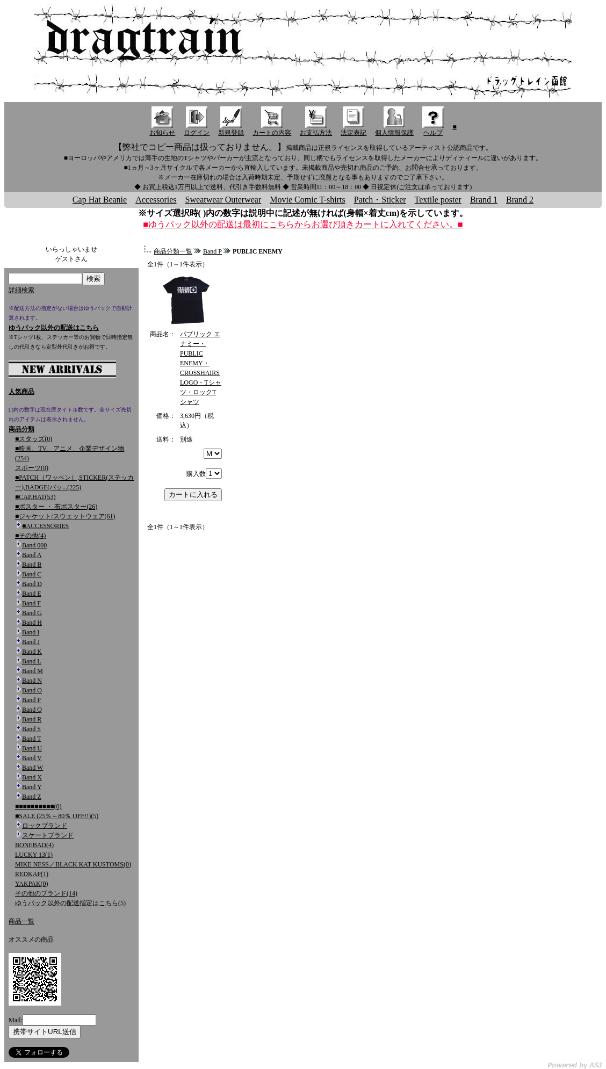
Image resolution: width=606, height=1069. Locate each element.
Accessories (155, 199)
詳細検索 (21, 290)
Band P (31, 700)
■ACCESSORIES (45, 526)
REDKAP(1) (31, 874)
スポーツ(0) (31, 468)
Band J (31, 642)
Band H (32, 622)
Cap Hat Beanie (100, 199)
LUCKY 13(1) (34, 854)
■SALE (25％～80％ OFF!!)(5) (56, 816)
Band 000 (34, 545)
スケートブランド (48, 835)
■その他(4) (30, 535)
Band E (31, 593)
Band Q (32, 709)
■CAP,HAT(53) (35, 497)
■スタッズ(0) (33, 439)
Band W (32, 767)
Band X (32, 777)
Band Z (31, 796)
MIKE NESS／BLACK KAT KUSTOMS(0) (73, 864)
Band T (31, 738)
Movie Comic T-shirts (307, 199)
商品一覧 (21, 921)
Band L (31, 661)
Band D (32, 584)
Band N (32, 680)
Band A (31, 555)
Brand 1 (483, 199)
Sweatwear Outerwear (223, 199)
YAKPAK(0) (31, 883)
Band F (31, 603)
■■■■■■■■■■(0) (38, 806)
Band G (32, 613)
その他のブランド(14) (46, 893)
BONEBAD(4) (34, 845)
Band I (30, 632)
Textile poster (438, 199)
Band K (32, 651)
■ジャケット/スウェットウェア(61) (65, 516)
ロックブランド (44, 825)
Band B (31, 564)
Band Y (32, 787)
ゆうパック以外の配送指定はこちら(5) (70, 903)
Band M (32, 671)
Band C (31, 574)
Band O (32, 690)
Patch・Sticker (380, 199)
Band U (32, 748)
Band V (32, 758)
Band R (31, 719)
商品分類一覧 (173, 251)
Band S (31, 729)
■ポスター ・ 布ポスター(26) (56, 506)
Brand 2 (519, 199)
